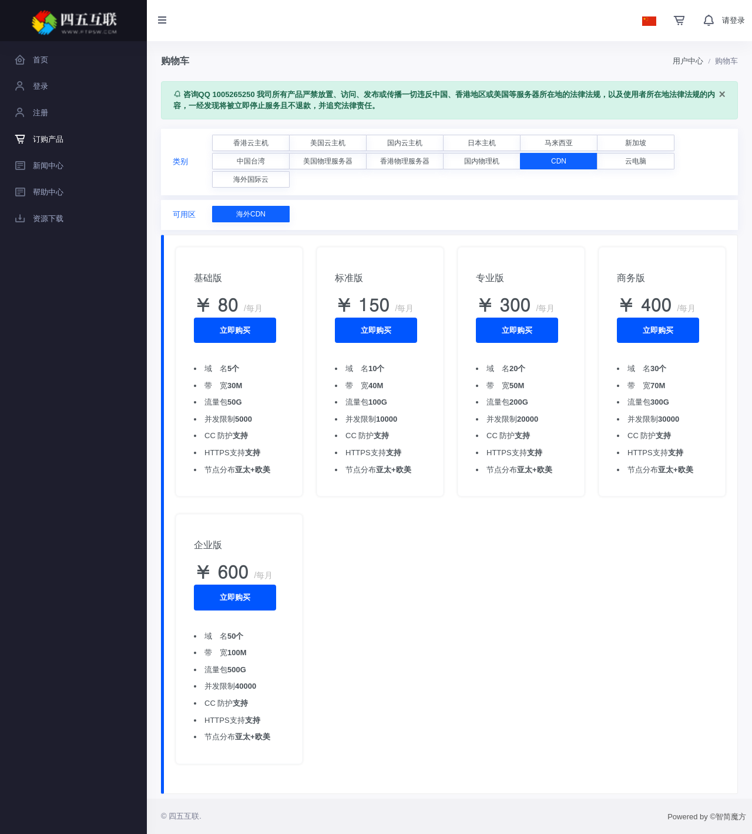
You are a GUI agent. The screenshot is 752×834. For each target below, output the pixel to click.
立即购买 (235, 330)
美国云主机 (327, 143)
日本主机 (482, 143)
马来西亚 (559, 143)
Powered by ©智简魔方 (706, 816)
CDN (558, 161)
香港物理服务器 (404, 161)
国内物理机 (481, 161)
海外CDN (251, 214)
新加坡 (635, 143)
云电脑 (635, 161)
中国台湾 (251, 161)
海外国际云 (250, 179)
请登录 (733, 20)
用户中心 (688, 60)
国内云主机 (404, 143)
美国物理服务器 (327, 161)
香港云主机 (250, 143)
